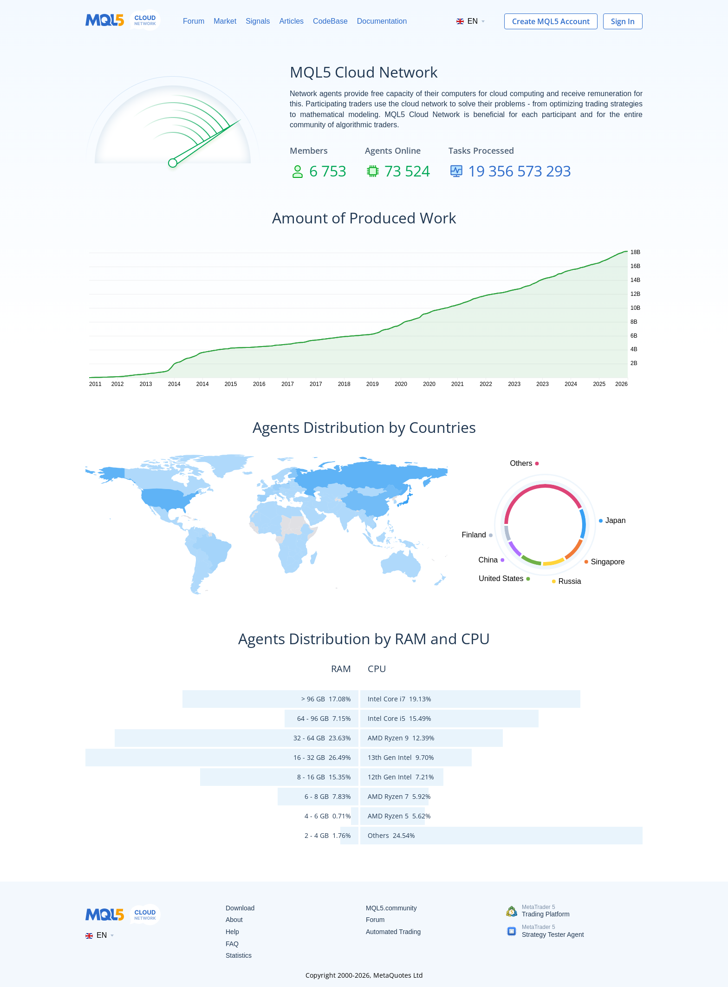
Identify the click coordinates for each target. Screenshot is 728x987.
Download (240, 908)
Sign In (623, 21)
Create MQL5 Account (551, 21)
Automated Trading (393, 931)
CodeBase (330, 21)
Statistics (239, 955)
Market (225, 21)
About (234, 919)
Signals (258, 21)
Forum (193, 21)
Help (232, 931)
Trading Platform (546, 914)
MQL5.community (391, 908)
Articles (292, 21)
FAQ (232, 944)
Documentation (382, 21)
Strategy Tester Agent (553, 934)
